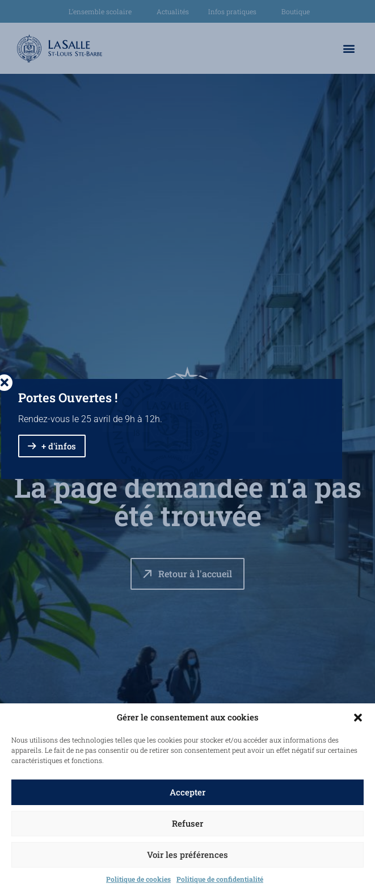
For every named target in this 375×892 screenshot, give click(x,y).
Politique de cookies (138, 878)
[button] (358, 717)
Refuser (187, 823)
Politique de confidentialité (219, 878)
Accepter (187, 792)
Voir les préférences (187, 854)
